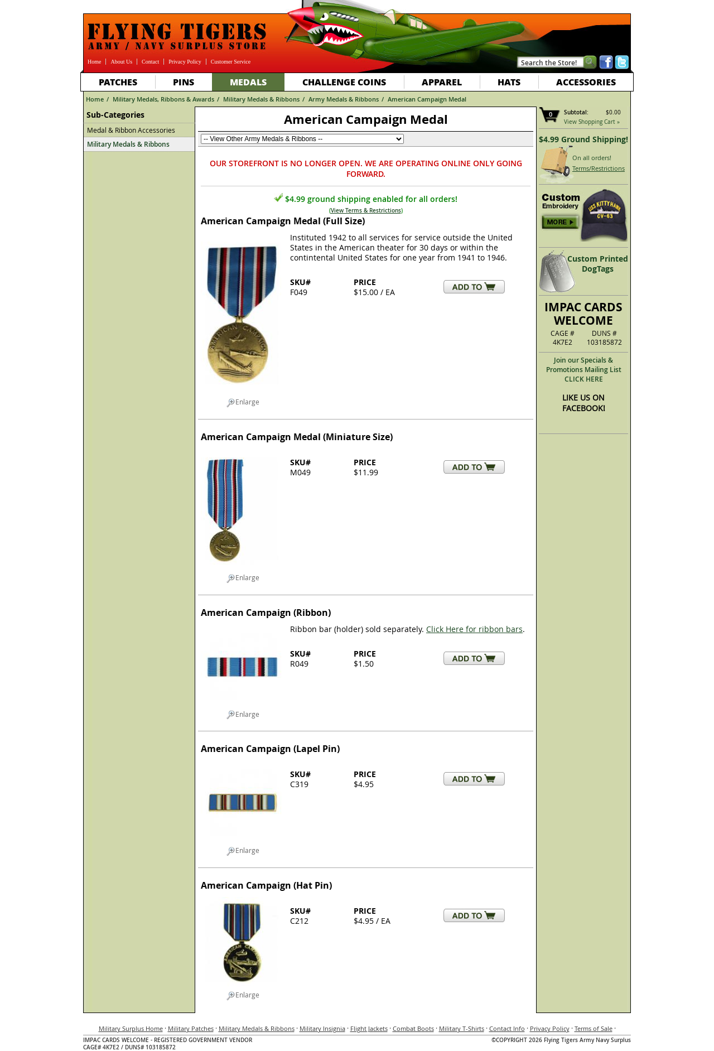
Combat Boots (413, 1028)
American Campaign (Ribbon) (266, 612)
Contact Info (507, 1028)
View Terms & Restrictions (366, 210)
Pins (183, 81)
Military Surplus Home (131, 1028)
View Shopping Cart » (592, 122)
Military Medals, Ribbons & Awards (163, 99)
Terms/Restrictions (598, 168)
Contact (150, 62)
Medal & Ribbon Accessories (131, 130)
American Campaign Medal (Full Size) (283, 221)
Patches (118, 81)
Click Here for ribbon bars (474, 629)
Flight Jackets (369, 1028)
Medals (248, 81)
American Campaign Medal (427, 99)
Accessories (586, 81)
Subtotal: (576, 112)
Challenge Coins (344, 81)
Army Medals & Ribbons (343, 99)
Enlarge (242, 402)
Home (94, 62)
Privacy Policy (184, 62)
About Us (121, 62)
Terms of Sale (593, 1028)
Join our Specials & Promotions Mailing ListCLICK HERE (583, 369)
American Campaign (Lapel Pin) (270, 749)
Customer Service (230, 62)
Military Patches (191, 1028)
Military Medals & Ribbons (261, 99)
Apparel (442, 81)
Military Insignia (322, 1028)
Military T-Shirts (461, 1028)
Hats (509, 81)
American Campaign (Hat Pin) (266, 885)
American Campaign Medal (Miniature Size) (297, 437)
